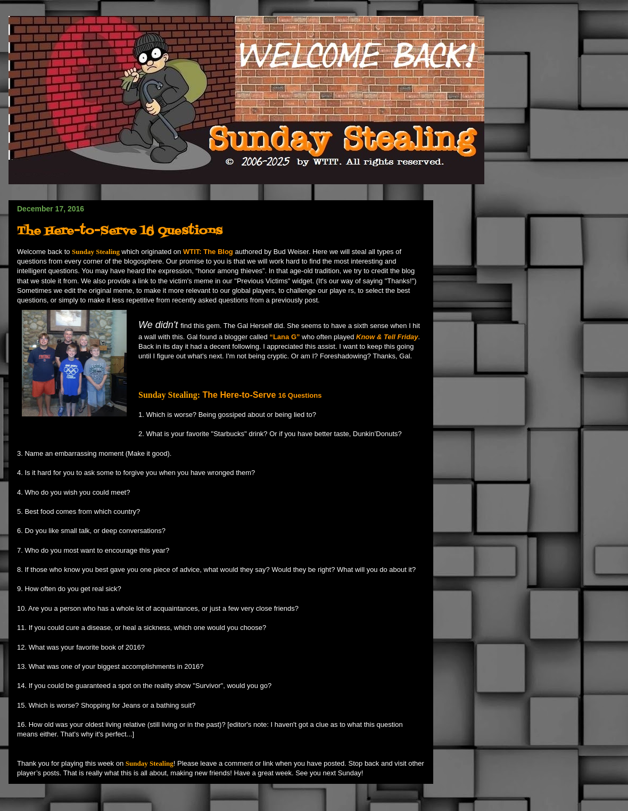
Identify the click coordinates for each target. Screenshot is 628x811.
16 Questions (301, 395)
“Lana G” (284, 337)
